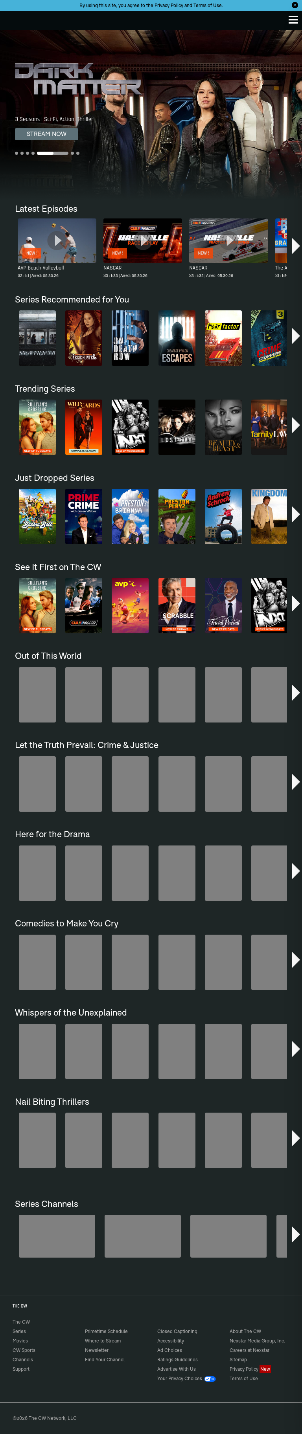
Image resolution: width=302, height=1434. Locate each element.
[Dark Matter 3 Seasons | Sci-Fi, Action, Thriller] (151, 115)
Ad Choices (169, 1350)
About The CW (245, 1331)
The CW (14, 18)
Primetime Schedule (106, 1331)
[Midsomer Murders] (57, 1236)
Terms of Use (207, 5)
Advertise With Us (176, 1369)
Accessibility (170, 1341)
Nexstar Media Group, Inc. (257, 1341)
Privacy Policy (169, 5)
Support (21, 1369)
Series (19, 1331)
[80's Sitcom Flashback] (142, 1236)
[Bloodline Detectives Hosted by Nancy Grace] (228, 1236)
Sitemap (238, 1359)
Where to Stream (103, 1341)
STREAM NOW (46, 134)
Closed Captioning (177, 1331)
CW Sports (24, 1350)
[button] (295, 246)
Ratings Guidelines (177, 1359)
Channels (23, 1359)
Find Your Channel (105, 1359)
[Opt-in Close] (295, 5)
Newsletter (97, 1350)
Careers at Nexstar (249, 1350)
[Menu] (293, 19)
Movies (20, 1341)
